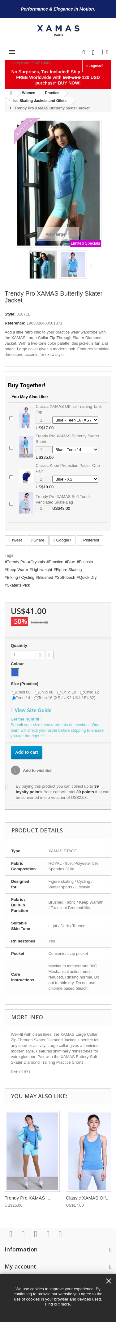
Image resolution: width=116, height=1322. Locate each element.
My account (20, 1266)
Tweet (15, 540)
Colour (18, 663)
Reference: (15, 323)
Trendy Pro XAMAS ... (27, 1197)
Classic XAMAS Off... (88, 1197)
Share (37, 540)
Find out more (57, 1304)
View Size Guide (31, 710)
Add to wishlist (37, 770)
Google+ (62, 540)
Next (92, 265)
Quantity (19, 645)
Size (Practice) (25, 683)
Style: (10, 314)
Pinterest (90, 540)
